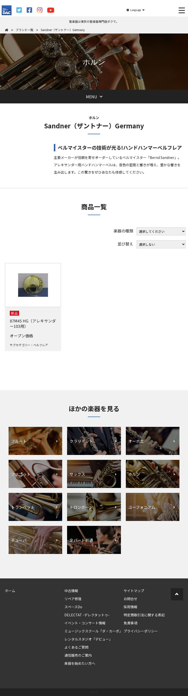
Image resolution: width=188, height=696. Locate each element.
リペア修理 (73, 598)
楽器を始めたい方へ (79, 663)
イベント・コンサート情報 (85, 622)
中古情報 (71, 590)
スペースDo (73, 606)
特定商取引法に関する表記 (144, 614)
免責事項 (130, 622)
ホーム (10, 590)
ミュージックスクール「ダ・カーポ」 (93, 631)
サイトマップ (134, 590)
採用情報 (130, 606)
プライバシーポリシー (141, 631)
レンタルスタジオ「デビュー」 (88, 639)
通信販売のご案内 (78, 655)
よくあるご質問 (76, 647)
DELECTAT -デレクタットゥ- (86, 614)
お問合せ (130, 598)
